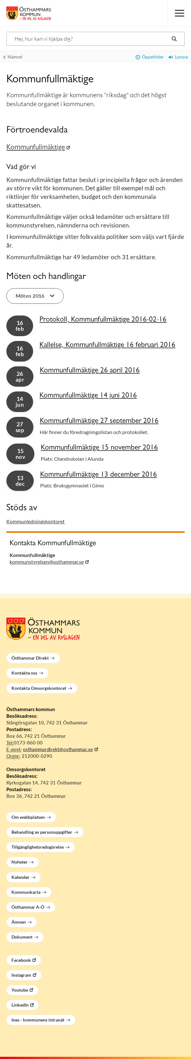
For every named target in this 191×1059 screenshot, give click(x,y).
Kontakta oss (24, 672)
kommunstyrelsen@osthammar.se (47, 562)
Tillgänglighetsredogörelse (37, 847)
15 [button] (20, 453)
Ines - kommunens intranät (37, 1019)
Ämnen (18, 922)
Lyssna (178, 56)
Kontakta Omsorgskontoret (38, 688)
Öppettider (150, 56)
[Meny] (179, 13)
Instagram (21, 975)
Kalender (20, 877)
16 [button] (20, 325)
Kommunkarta (25, 892)
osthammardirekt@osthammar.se (58, 749)
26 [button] (20, 376)
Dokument (21, 937)
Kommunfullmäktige (35, 148)
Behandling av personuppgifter (41, 832)
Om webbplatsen (28, 817)
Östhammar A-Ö (27, 907)
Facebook (21, 960)
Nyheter (19, 862)
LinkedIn (20, 1005)
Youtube (19, 990)
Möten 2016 (35, 296)
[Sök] (95, 39)
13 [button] (20, 480)
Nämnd (12, 56)
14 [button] (20, 401)
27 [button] (20, 427)
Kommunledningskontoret (35, 521)
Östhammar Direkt (30, 658)
